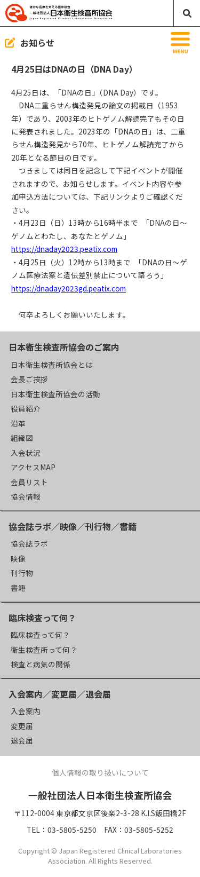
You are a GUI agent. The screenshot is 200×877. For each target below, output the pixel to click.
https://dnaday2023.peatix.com (64, 248)
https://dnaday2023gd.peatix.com (68, 288)
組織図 (22, 437)
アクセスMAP (33, 467)
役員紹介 (26, 408)
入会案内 (26, 711)
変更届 (22, 726)
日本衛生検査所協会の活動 (55, 394)
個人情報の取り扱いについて (100, 772)
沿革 (18, 423)
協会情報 (26, 496)
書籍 (18, 587)
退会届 (22, 740)
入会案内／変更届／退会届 (60, 694)
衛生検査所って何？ (44, 649)
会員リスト (29, 482)
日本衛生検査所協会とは (52, 364)
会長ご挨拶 (29, 379)
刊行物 (22, 572)
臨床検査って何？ (42, 617)
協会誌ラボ (29, 543)
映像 (18, 558)
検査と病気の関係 (40, 664)
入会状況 (26, 452)
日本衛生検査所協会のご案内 (64, 347)
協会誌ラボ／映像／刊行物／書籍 (73, 526)
